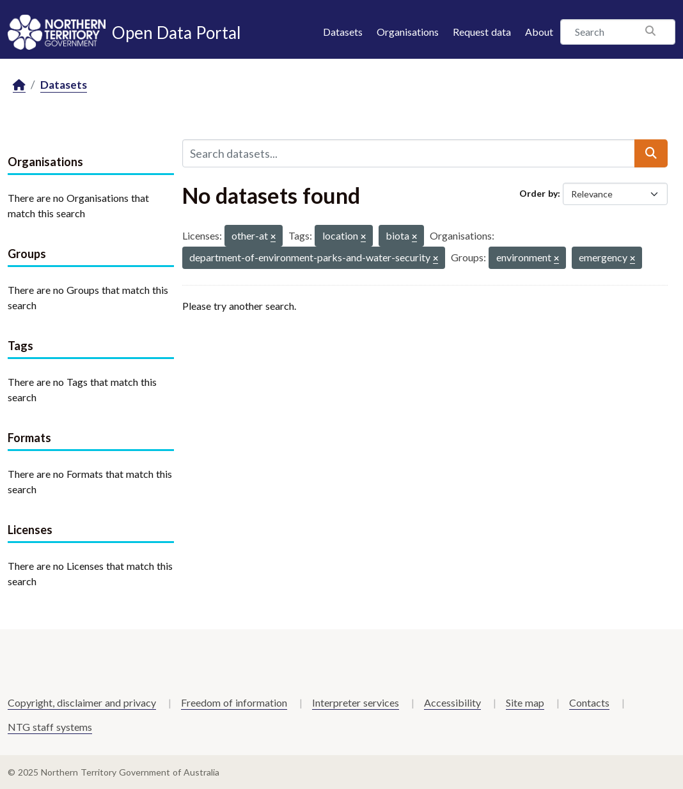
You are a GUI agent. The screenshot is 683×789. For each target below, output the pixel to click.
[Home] (19, 85)
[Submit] (651, 153)
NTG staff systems (50, 727)
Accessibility (452, 702)
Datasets (343, 32)
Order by (538, 193)
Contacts (589, 702)
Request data (482, 32)
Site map (525, 702)
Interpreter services (355, 702)
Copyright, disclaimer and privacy (82, 702)
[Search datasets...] (408, 153)
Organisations (408, 32)
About (539, 32)
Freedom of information (234, 702)
